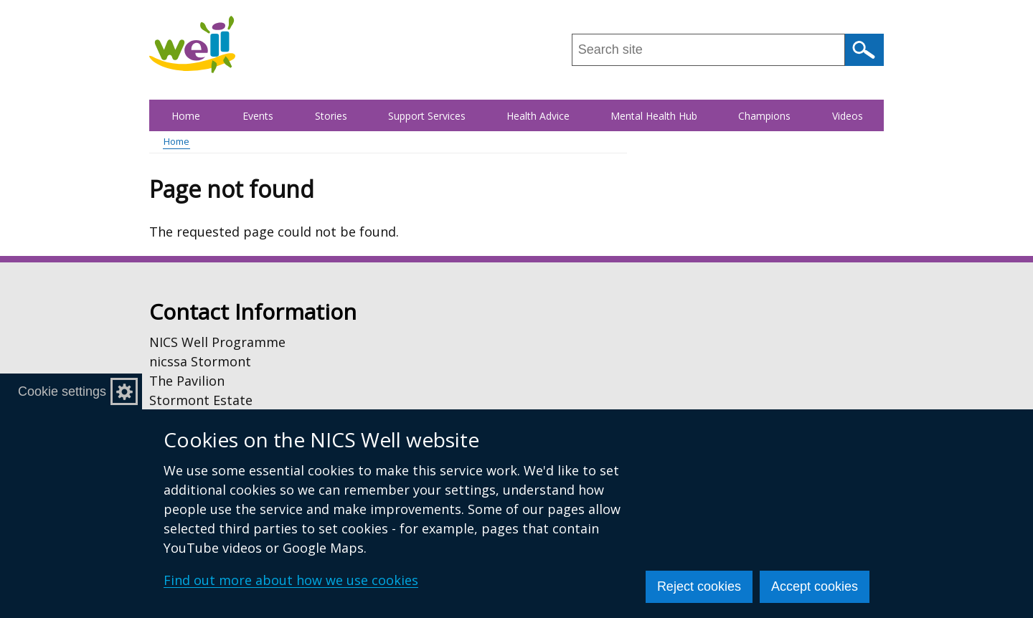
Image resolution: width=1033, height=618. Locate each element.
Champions (764, 116)
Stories (331, 116)
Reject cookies (699, 586)
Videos (847, 116)
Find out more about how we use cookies (291, 580)
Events (257, 116)
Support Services (427, 116)
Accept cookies (814, 586)
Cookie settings (62, 391)
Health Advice (538, 116)
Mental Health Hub (653, 116)
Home (185, 116)
